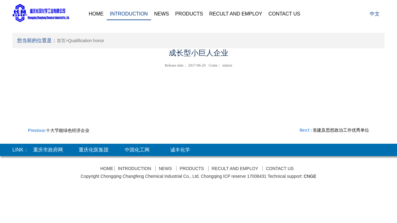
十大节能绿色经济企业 (67, 130)
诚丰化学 (180, 149)
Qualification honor (86, 40)
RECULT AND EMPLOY (235, 13)
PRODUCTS (189, 13)
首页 (61, 40)
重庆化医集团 (94, 149)
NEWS (161, 13)
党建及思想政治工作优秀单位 (341, 130)
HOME (96, 13)
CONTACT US (284, 13)
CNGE (310, 176)
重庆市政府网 (48, 149)
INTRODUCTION (129, 13)
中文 (375, 13)
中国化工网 (137, 149)
